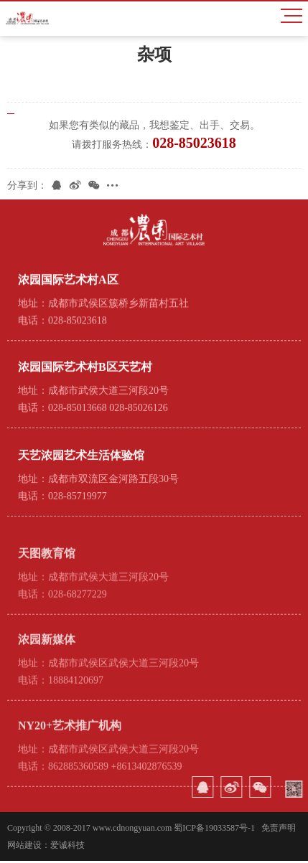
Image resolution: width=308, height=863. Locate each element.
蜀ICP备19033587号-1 (214, 830)
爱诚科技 (67, 847)
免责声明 (278, 830)
